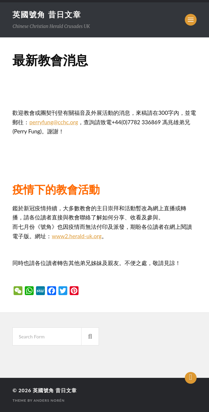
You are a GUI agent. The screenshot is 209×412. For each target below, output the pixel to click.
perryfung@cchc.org (53, 122)
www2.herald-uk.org (77, 236)
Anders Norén (49, 400)
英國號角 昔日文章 (46, 14)
